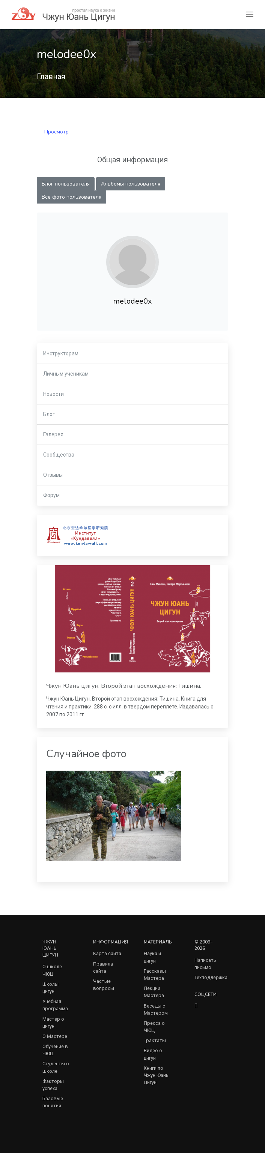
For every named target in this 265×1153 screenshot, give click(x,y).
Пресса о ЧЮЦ (154, 1026)
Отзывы (53, 475)
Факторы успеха (53, 1084)
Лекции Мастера (154, 991)
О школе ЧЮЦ (52, 970)
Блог (49, 414)
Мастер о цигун (53, 1022)
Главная (51, 76)
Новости (53, 394)
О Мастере (54, 1036)
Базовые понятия (52, 1102)
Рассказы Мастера (155, 974)
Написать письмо (205, 963)
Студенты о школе (55, 1067)
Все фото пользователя (71, 197)
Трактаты (155, 1040)
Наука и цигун (152, 957)
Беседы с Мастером (156, 1009)
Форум (51, 495)
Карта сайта (107, 953)
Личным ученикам (66, 374)
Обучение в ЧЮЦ (55, 1050)
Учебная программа (55, 1005)
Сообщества (58, 455)
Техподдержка (210, 977)
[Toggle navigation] (249, 14)
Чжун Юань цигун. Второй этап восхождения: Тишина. (123, 686)
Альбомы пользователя (130, 183)
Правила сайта (103, 967)
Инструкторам (60, 353)
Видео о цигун (153, 1054)
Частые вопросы (103, 984)
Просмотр (56, 131)
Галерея (53, 434)
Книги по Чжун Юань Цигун (156, 1075)
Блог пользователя (66, 183)
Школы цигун (50, 987)
